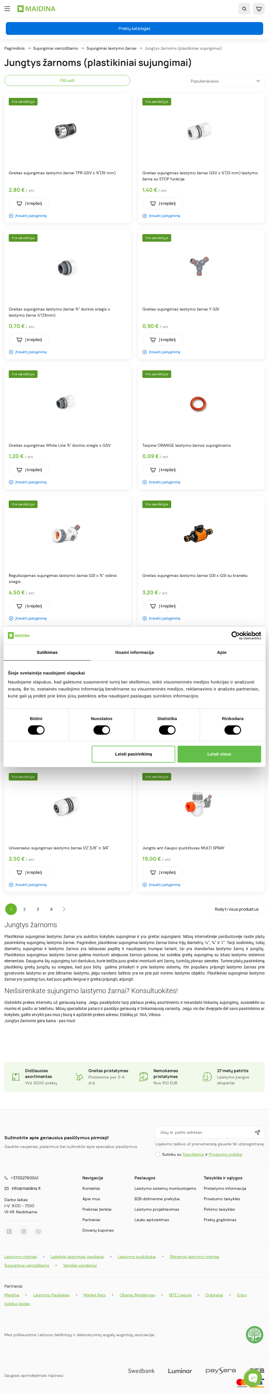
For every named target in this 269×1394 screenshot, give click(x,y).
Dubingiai (214, 1295)
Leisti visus (219, 753)
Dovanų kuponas (98, 1230)
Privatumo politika (225, 1154)
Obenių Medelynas (137, 1295)
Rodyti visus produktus (237, 909)
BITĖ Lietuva (180, 1295)
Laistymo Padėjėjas (51, 1295)
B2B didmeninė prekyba (157, 1198)
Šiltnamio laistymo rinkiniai (194, 1256)
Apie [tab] (222, 652)
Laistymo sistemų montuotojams (165, 1188)
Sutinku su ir (202, 1154)
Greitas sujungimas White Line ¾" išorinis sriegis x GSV (60, 445)
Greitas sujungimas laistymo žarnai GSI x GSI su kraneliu (194, 575)
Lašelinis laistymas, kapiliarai (77, 1256)
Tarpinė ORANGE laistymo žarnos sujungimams (186, 445)
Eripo (242, 1295)
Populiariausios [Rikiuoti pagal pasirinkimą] (225, 81)
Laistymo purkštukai (137, 1256)
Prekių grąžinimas (220, 1219)
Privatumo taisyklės (222, 1198)
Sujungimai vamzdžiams (26, 1265)
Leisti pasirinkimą (133, 753)
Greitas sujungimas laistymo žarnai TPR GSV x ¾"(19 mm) (62, 172)
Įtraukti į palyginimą (28, 216)
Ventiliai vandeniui (80, 1265)
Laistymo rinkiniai (20, 1256)
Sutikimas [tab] (47, 652)
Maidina (11, 1295)
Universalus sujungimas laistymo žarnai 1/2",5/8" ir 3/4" (59, 848)
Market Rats (95, 1295)
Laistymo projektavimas (156, 1209)
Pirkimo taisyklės (219, 1209)
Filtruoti (67, 80)
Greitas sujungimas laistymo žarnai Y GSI (180, 309)
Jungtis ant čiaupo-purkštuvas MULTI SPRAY (183, 848)
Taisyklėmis (193, 1154)
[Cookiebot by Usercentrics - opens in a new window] (235, 635)
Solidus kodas (17, 1303)
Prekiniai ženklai (97, 1209)
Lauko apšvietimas (151, 1219)
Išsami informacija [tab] (134, 652)
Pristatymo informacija (225, 1188)
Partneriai (91, 1219)
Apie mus (91, 1198)
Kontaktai (91, 1188)
